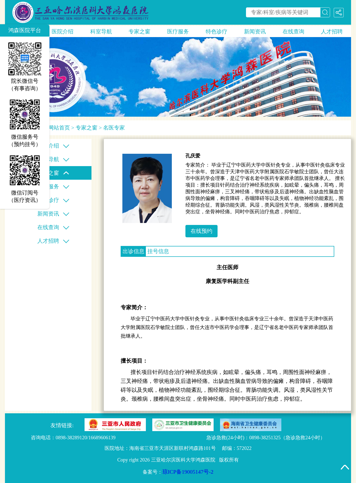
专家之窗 (139, 31)
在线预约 (201, 231)
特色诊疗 (216, 31)
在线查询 (293, 31)
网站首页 (59, 128)
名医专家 (114, 128)
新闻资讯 (255, 31)
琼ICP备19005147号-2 (188, 472)
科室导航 (101, 31)
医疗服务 (178, 31)
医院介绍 (62, 31)
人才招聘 (332, 31)
